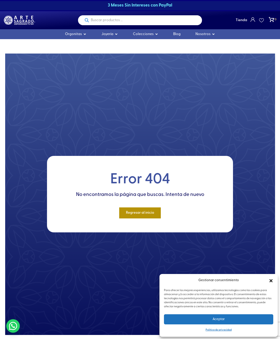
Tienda (241, 20)
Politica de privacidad (219, 330)
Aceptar (219, 319)
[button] (271, 280)
